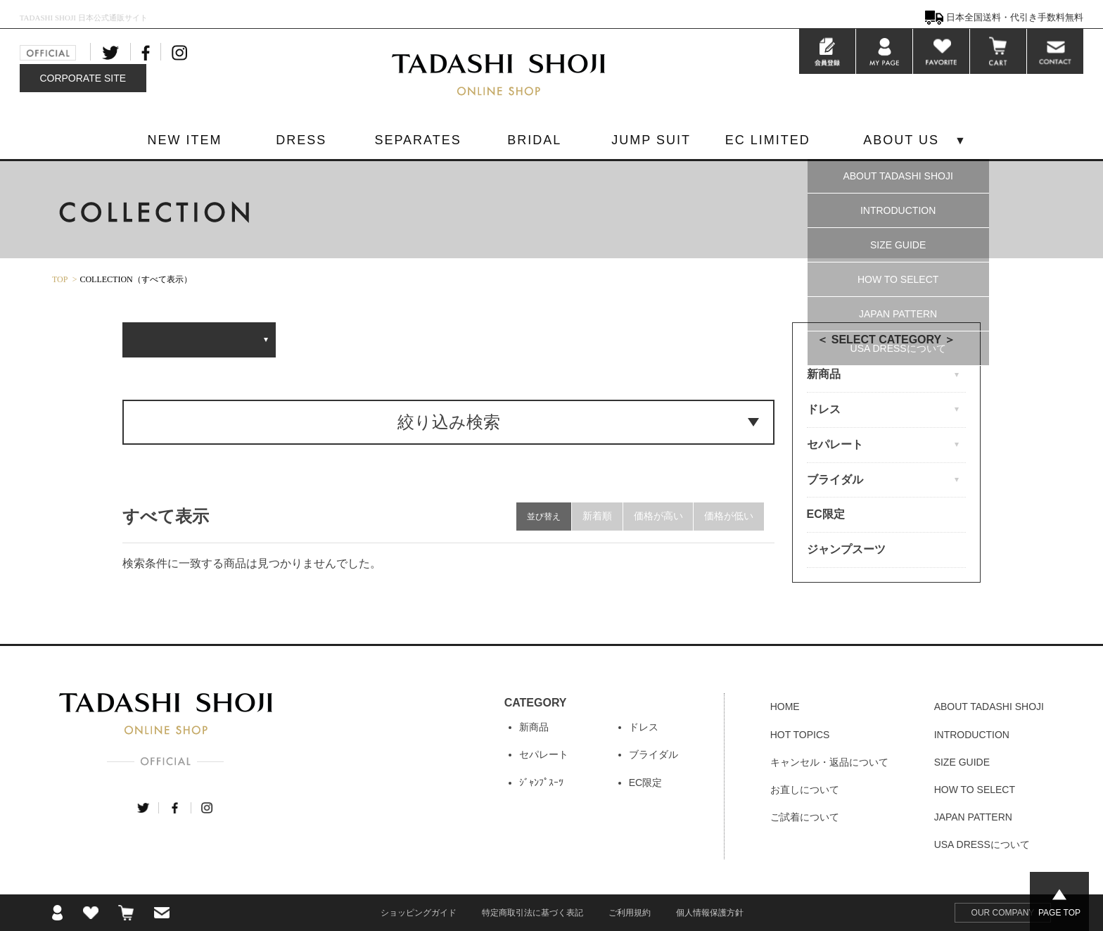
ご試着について (804, 817)
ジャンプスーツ (846, 549)
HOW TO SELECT (897, 279)
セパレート (543, 754)
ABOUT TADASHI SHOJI (897, 176)
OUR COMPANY (1003, 913)
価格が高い (657, 516)
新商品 (534, 727)
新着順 (596, 516)
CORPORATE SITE (82, 78)
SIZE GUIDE (898, 245)
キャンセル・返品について (829, 762)
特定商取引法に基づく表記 (532, 913)
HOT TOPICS (800, 734)
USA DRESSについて (898, 348)
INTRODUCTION (898, 210)
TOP (60, 279)
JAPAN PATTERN (898, 313)
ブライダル (653, 754)
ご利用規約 (629, 913)
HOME (785, 706)
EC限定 (826, 514)
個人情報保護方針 (710, 913)
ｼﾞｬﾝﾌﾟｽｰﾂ (541, 782)
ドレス (643, 727)
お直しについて (804, 789)
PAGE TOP (1059, 913)
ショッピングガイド (419, 913)
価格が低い (728, 516)
